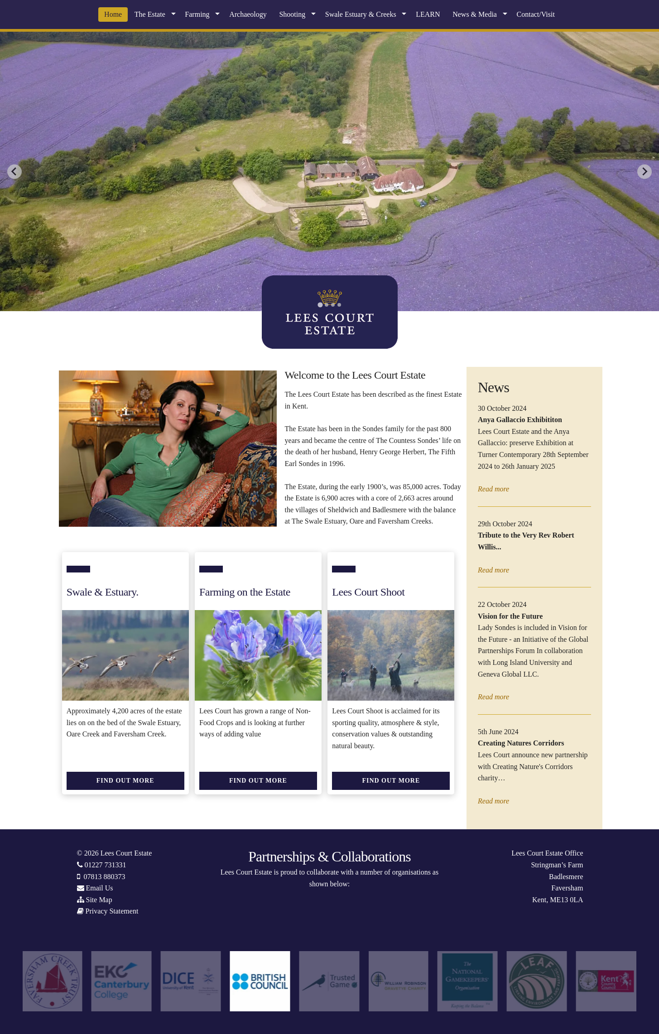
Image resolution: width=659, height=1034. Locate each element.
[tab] (319, 304)
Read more (493, 489)
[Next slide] (644, 171)
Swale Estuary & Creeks (360, 14)
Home (113, 14)
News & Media (474, 14)
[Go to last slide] (14, 171)
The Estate (150, 14)
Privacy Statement (112, 911)
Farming (197, 14)
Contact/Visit (536, 14)
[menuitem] (113, 14)
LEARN (428, 14)
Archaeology (248, 14)
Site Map (99, 900)
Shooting (292, 14)
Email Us (99, 888)
